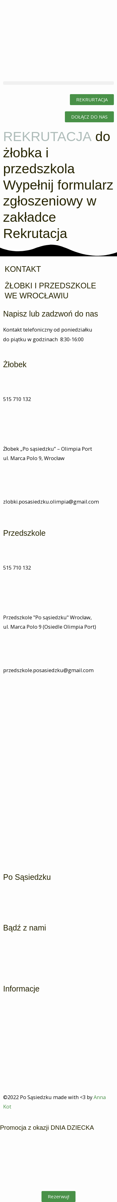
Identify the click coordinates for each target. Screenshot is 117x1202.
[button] (58, 83)
